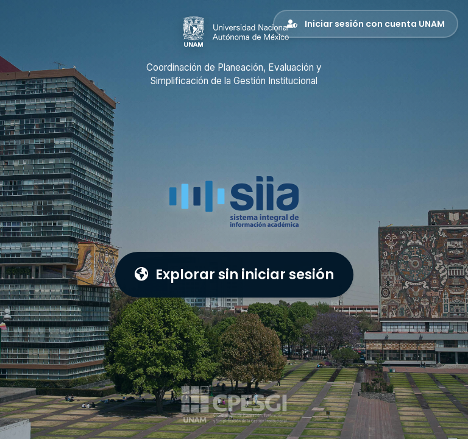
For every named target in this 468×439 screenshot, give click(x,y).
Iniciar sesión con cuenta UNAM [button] (365, 24)
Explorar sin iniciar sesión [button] (234, 274)
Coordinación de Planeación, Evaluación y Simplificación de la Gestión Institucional (234, 74)
